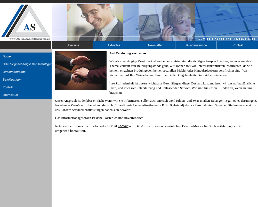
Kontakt (123, 126)
